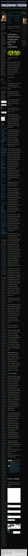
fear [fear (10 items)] (5, 160)
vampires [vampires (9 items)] (2, 229)
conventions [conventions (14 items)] (3, 138)
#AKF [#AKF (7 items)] (2, 126)
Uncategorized (5, 273)
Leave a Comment (16, 460)
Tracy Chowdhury (14, 471)
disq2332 (11, 26)
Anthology (4, 244)
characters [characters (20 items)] (3, 132)
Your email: (3, 100)
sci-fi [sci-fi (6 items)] (2, 203)
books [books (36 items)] (3, 131)
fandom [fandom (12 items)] (2, 158)
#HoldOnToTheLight (14, 464)
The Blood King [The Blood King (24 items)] (2, 209)
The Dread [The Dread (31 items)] (3, 211)
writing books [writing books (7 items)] (3, 236)
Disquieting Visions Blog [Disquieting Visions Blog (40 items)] (4, 153)
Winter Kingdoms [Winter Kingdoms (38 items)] (4, 231)
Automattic (24, 551)
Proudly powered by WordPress (20, 550)
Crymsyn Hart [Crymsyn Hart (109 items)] (4, 141)
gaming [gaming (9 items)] (2, 169)
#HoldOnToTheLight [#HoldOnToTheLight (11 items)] (5, 129)
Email (9, 509)
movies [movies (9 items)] (2, 192)
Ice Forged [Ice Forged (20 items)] (3, 179)
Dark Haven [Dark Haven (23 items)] (2, 146)
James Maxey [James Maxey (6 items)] (3, 181)
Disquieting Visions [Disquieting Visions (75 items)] (5, 150)
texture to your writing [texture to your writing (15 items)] (3, 205)
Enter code (10, 532)
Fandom (4, 255)
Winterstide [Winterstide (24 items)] (4, 234)
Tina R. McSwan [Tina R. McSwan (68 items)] (4, 224)
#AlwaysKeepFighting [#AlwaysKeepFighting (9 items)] (5, 128)
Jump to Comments (15, 31)
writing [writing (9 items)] (2, 235)
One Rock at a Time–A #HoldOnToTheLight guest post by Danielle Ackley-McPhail (11, 17)
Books (4, 246)
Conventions (5, 251)
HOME (4, 87)
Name (9, 504)
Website (9, 514)
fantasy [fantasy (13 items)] (2, 160)
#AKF (15, 466)
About (4, 82)
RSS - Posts (2, 109)
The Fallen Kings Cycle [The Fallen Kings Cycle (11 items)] (3, 218)
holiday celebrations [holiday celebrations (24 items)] (4, 176)
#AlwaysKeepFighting (14, 467)
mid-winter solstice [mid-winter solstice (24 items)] (3, 189)
